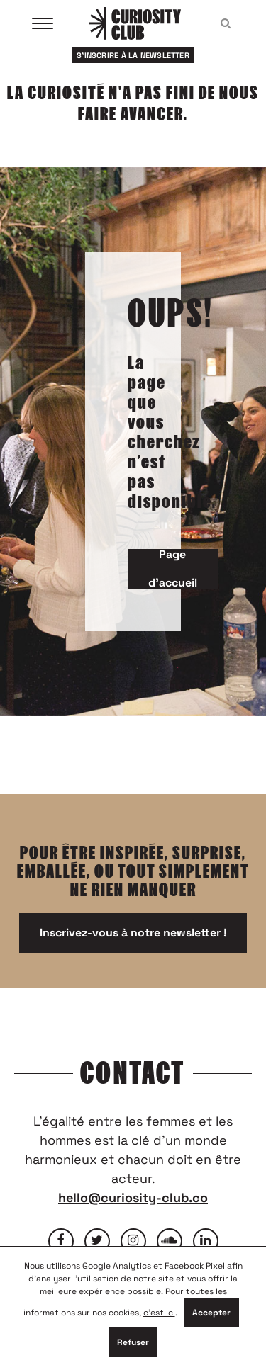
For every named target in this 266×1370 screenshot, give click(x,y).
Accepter (211, 1312)
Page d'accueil (172, 569)
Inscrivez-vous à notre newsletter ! (133, 932)
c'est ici (159, 1312)
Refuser (133, 1342)
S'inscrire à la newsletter (133, 55)
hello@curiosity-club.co (133, 1197)
